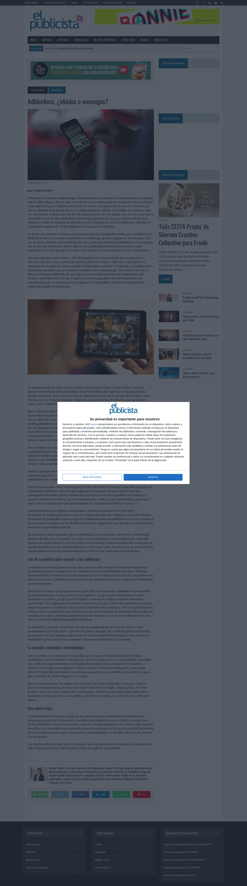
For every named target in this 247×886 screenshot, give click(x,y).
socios (94, 424)
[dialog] (123, 443)
